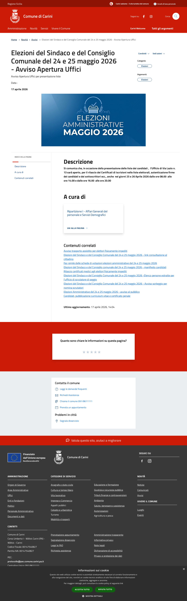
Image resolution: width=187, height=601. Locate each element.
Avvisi (34, 39)
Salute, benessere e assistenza (109, 505)
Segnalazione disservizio (63, 540)
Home (14, 39)
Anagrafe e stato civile (62, 485)
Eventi (140, 515)
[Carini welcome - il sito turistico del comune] (128, 4)
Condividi (144, 53)
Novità (24, 39)
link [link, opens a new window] (121, 583)
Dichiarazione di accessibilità (108, 550)
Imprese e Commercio (61, 500)
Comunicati (143, 490)
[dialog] (93, 583)
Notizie (140, 485)
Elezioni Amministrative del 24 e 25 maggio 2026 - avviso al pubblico (102, 292)
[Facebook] (143, 16)
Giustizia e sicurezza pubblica (108, 490)
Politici (11, 506)
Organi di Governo (17, 485)
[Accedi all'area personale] (164, 3)
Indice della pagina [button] (23, 157)
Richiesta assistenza (61, 550)
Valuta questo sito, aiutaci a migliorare (93, 440)
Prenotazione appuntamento (65, 535)
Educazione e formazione (106, 484)
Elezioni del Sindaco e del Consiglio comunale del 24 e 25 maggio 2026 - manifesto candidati (115, 267)
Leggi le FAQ (57, 545)
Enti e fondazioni (16, 500)
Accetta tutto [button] (82, 589)
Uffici (10, 495)
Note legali (99, 545)
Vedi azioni (159, 53)
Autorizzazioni (101, 511)
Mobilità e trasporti (60, 519)
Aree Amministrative (18, 490)
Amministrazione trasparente (108, 535)
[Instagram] (150, 16)
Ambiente (99, 500)
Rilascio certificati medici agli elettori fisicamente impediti (95, 271)
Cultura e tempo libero (62, 490)
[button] (93, 596)
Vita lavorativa (58, 495)
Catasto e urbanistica (61, 510)
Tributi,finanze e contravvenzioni (110, 495)
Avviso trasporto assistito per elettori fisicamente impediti (95, 251)
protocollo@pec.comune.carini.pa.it (26, 561)
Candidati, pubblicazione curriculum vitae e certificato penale (97, 296)
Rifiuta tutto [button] (105, 589)
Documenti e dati (16, 516)
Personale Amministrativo (20, 511)
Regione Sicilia (15, 4)
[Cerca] (175, 16)
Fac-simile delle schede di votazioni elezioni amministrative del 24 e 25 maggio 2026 (110, 263)
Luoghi (140, 510)
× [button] (184, 569)
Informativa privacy (103, 540)
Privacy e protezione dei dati (108, 556)
